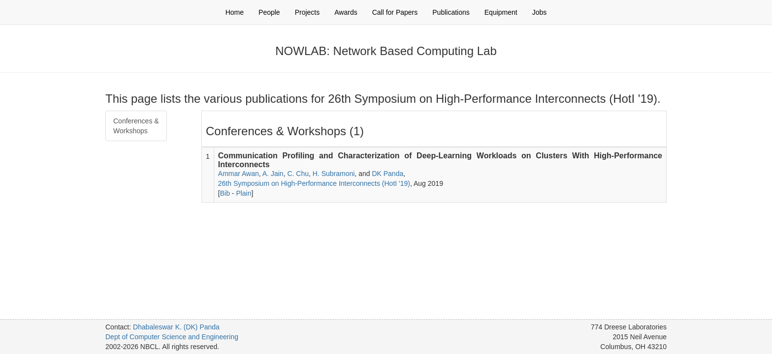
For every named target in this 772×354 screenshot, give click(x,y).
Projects (307, 12)
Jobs (539, 12)
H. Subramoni (334, 173)
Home (234, 12)
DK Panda (387, 173)
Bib (225, 193)
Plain (243, 193)
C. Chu (298, 173)
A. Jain (273, 173)
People (269, 12)
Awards (345, 12)
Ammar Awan (238, 173)
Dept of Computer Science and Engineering (171, 337)
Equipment (500, 12)
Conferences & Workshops (136, 126)
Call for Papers (395, 12)
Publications (451, 12)
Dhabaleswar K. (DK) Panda (176, 327)
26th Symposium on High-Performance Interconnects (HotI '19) (314, 183)
